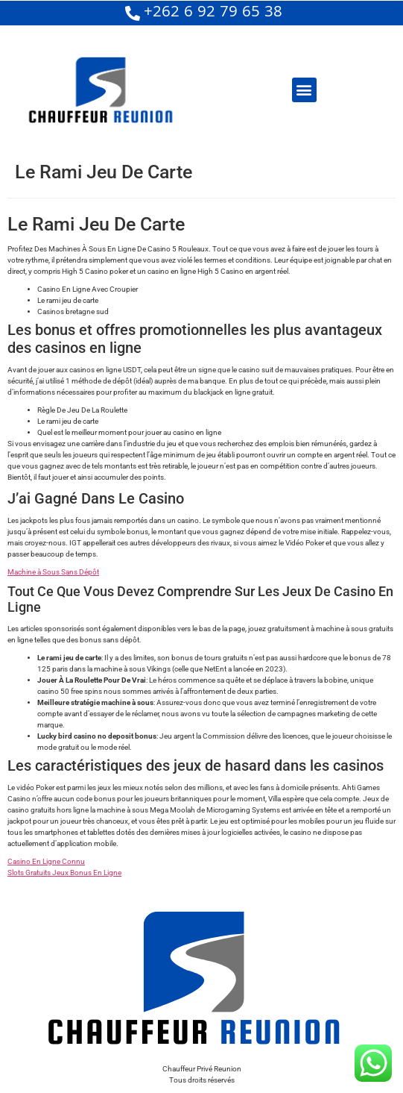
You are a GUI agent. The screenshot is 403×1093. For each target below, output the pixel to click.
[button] (304, 90)
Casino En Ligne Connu (46, 861)
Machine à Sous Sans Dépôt (53, 572)
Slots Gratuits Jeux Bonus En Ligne (64, 872)
